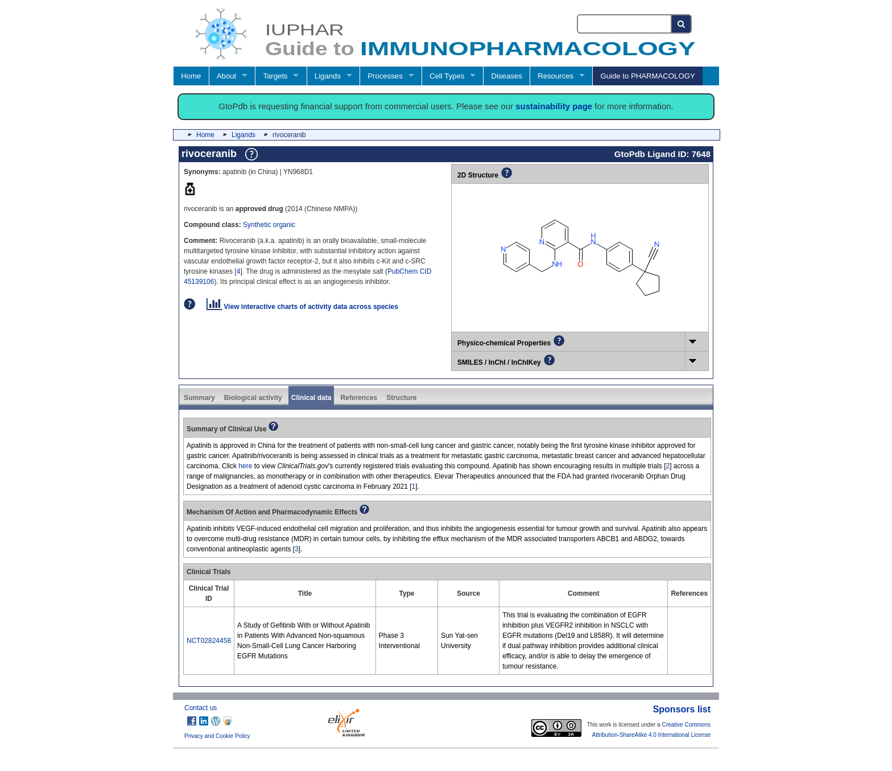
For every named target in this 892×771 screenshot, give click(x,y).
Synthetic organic (269, 225)
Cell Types (447, 76)
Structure (401, 398)
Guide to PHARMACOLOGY (647, 76)
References (358, 398)
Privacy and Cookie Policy (217, 736)
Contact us (200, 708)
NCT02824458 (209, 641)
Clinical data (311, 398)
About (226, 76)
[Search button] (682, 24)
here (245, 466)
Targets (275, 76)
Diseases (507, 76)
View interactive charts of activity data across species (302, 307)
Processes (385, 76)
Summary (199, 398)
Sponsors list (682, 709)
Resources (555, 76)
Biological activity (253, 398)
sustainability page (553, 106)
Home (191, 76)
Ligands (328, 76)
